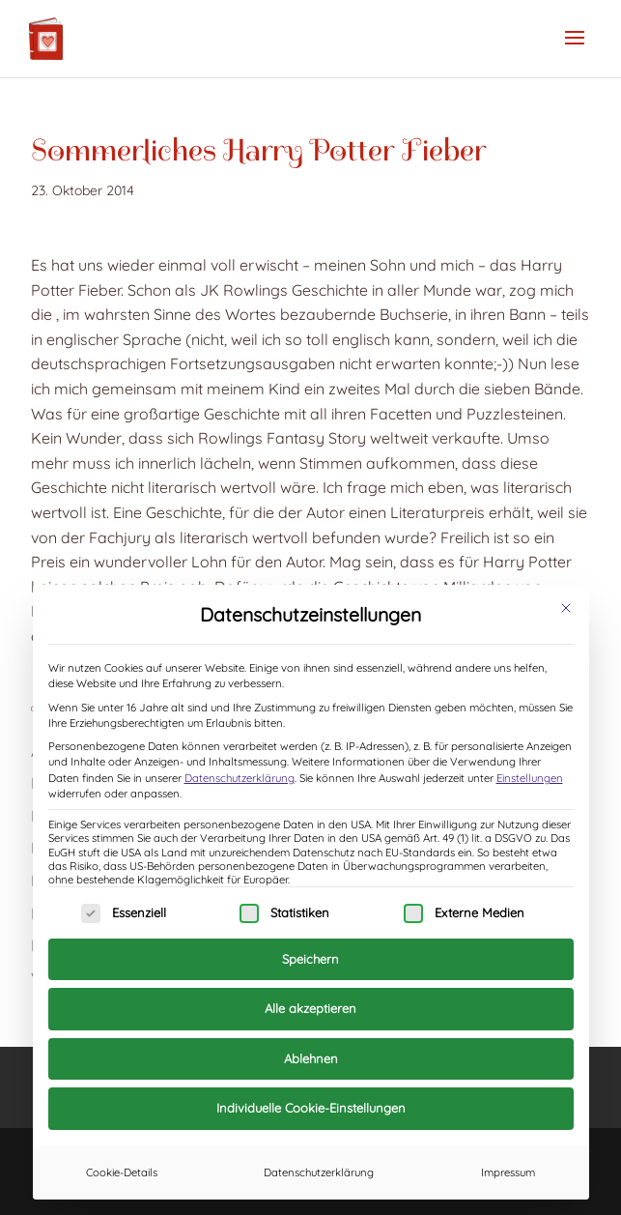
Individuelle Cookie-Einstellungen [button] (311, 1107)
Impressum (508, 1172)
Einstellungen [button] (529, 778)
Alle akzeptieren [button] (310, 1008)
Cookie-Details (121, 1172)
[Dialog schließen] (565, 608)
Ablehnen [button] (311, 1058)
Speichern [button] (310, 959)
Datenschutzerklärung (239, 778)
